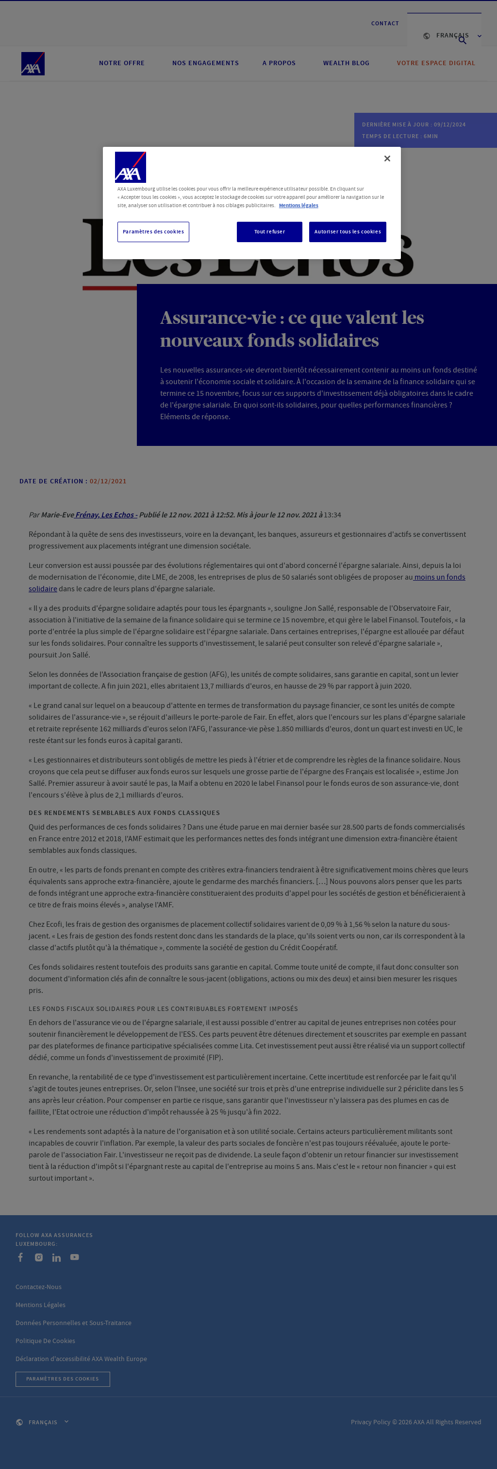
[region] (252, 203)
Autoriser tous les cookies (348, 231)
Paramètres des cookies (153, 231)
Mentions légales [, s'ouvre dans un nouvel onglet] (298, 205)
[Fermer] (387, 158)
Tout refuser (269, 231)
